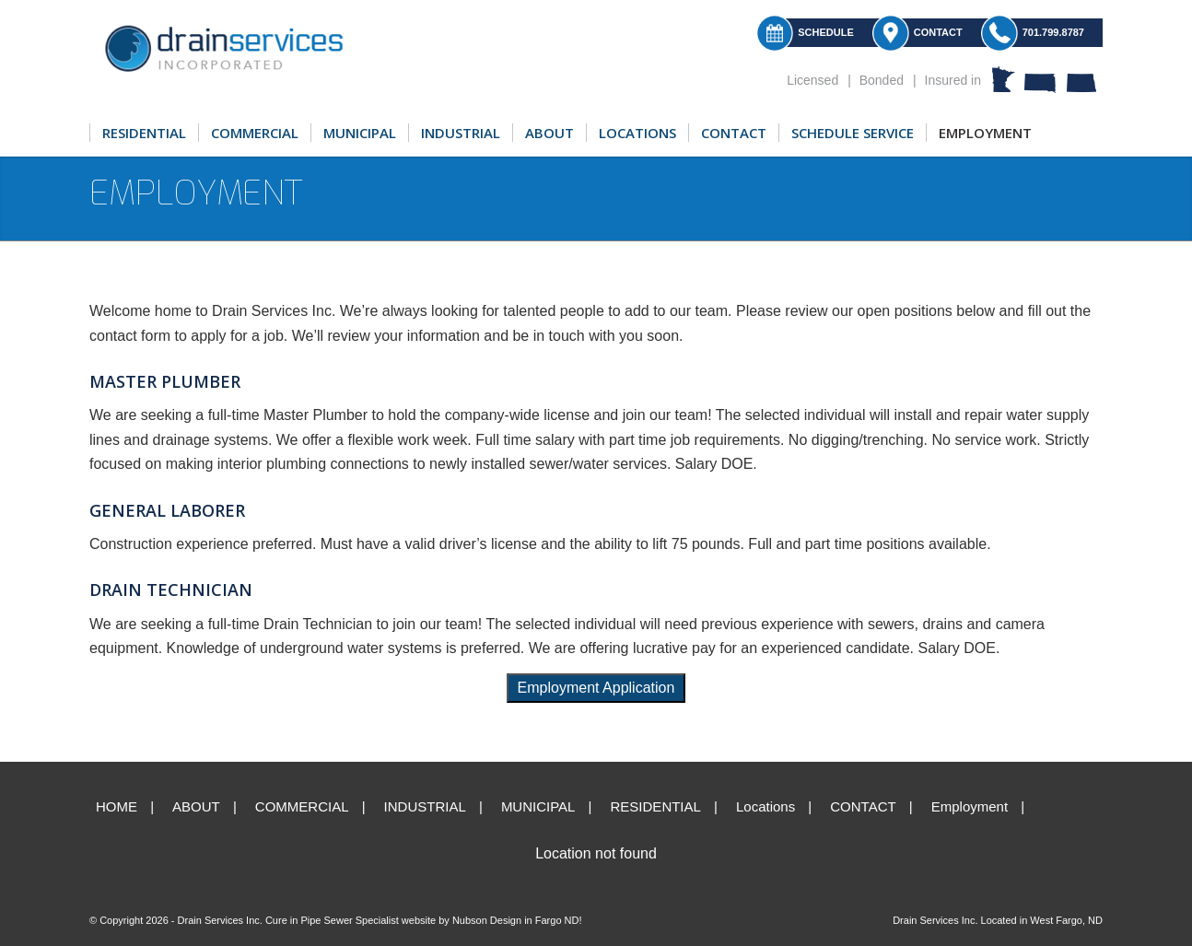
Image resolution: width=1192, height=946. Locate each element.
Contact (938, 32)
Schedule (826, 32)
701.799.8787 (1053, 32)
